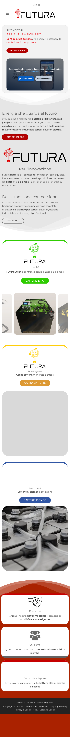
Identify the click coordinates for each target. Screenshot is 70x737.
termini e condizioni (31, 72)
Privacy (19, 710)
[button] (7, 13)
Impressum (60, 706)
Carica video (27, 79)
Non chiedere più (44, 79)
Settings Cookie (47, 710)
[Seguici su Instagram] (33, 5)
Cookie (28, 710)
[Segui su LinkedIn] (36, 5)
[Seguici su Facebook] (31, 5)
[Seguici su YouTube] (39, 5)
